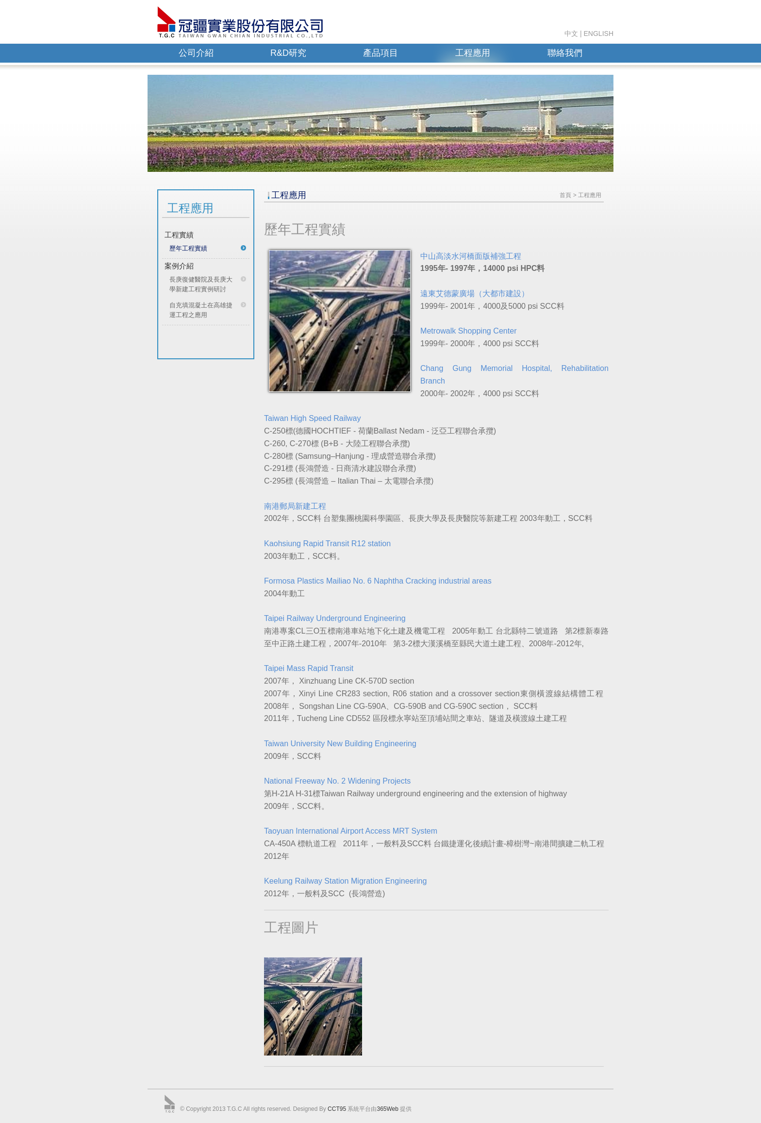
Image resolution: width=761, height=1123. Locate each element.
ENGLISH (598, 33)
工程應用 (472, 53)
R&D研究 (288, 53)
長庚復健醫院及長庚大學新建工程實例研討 (200, 284)
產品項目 (380, 53)
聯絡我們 (564, 53)
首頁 (565, 195)
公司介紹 (196, 53)
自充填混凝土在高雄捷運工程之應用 (200, 310)
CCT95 (337, 1109)
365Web (387, 1109)
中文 (571, 33)
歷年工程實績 (188, 248)
